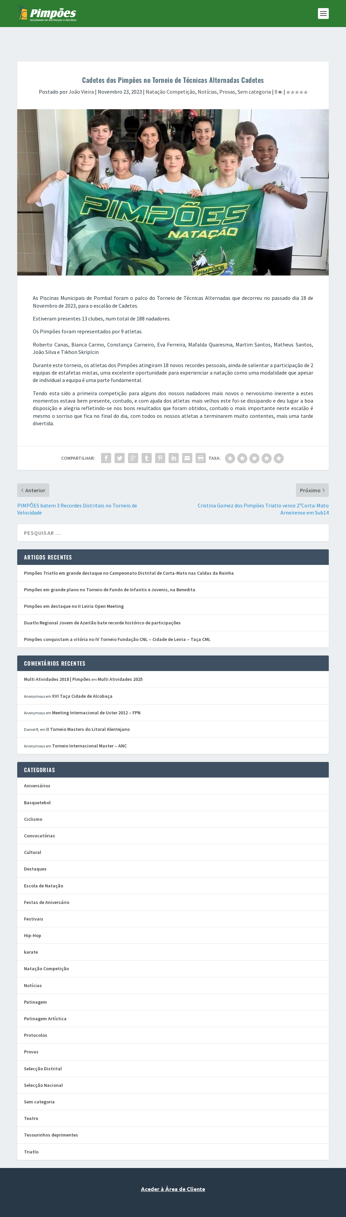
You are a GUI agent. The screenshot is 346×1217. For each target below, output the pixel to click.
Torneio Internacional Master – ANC (89, 725)
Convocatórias (39, 815)
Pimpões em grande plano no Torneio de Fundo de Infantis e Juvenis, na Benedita (109, 569)
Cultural (32, 831)
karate (31, 931)
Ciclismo (33, 798)
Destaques (35, 848)
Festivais (33, 898)
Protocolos (35, 1014)
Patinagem (35, 981)
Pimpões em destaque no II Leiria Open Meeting (74, 585)
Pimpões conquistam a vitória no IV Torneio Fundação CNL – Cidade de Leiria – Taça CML (117, 618)
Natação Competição (170, 70)
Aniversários (37, 765)
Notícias (207, 70)
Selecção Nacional (43, 1064)
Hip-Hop (32, 914)
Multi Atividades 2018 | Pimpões (57, 658)
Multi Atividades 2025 (120, 658)
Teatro (31, 1097)
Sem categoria (254, 70)
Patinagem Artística (45, 998)
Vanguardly (183, 1197)
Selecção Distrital (43, 1048)
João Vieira (81, 70)
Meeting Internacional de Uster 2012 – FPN (96, 692)
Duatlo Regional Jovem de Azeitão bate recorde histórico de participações (102, 602)
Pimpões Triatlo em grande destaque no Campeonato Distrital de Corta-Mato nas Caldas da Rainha (129, 552)
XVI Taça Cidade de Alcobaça (82, 675)
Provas (227, 70)
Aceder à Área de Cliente (173, 1167)
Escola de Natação (43, 865)
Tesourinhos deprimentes (51, 1114)
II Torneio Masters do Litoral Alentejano (88, 708)
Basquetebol (37, 782)
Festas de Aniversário (46, 881)
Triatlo (31, 1131)
